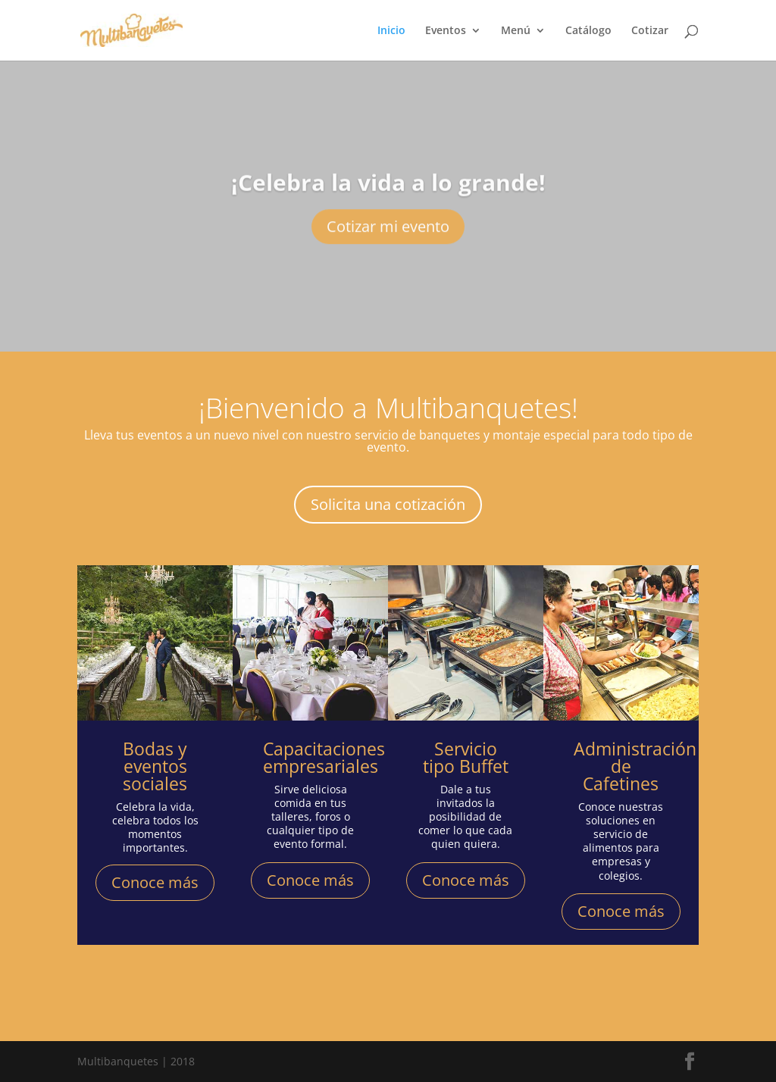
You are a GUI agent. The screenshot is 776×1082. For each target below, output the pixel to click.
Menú (515, 31)
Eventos (445, 31)
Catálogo (588, 31)
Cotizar (649, 31)
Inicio (391, 31)
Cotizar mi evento (388, 240)
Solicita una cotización (388, 504)
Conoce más (155, 882)
